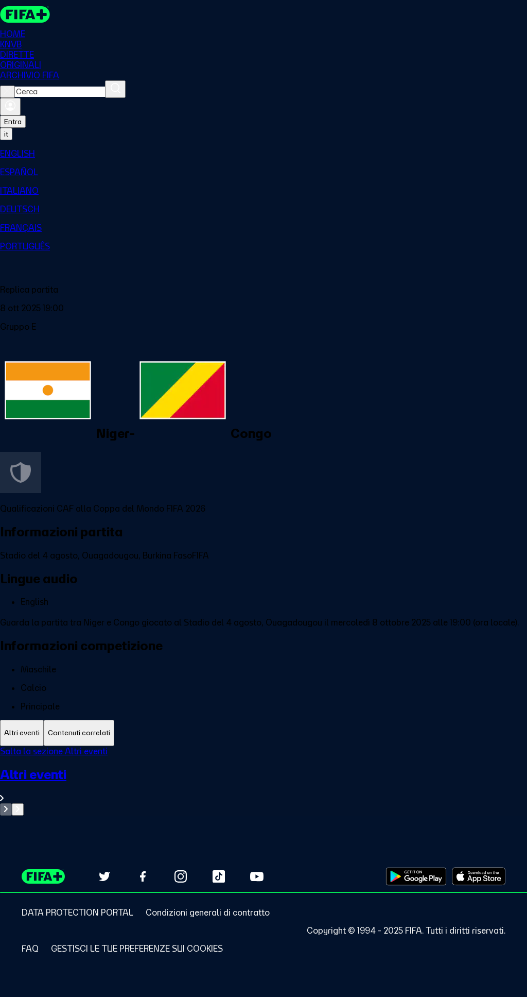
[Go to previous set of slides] (6, 809)
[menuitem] (263, 153)
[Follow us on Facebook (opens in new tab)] (142, 876)
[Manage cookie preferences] (137, 948)
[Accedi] (10, 106)
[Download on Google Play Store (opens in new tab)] (416, 876)
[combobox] (60, 92)
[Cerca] (115, 89)
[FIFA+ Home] (25, 14)
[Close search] (7, 92)
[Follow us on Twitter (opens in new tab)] (104, 876)
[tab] (22, 733)
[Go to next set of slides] (18, 809)
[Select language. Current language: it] (6, 134)
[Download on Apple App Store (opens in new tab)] (478, 876)
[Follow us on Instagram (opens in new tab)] (180, 876)
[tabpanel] (263, 781)
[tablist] (263, 733)
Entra (13, 121)
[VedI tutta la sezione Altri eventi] (263, 785)
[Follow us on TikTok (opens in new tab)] (218, 876)
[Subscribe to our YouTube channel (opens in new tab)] (256, 876)
